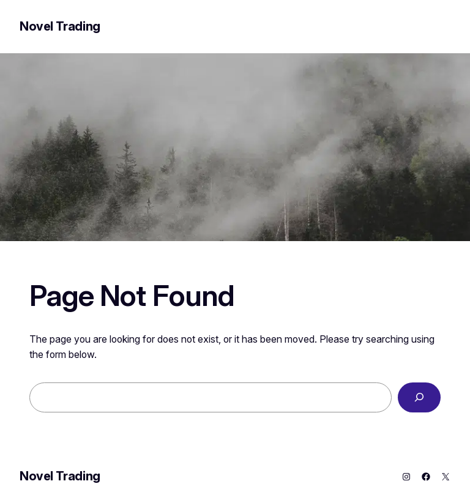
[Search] (419, 397)
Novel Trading (60, 26)
